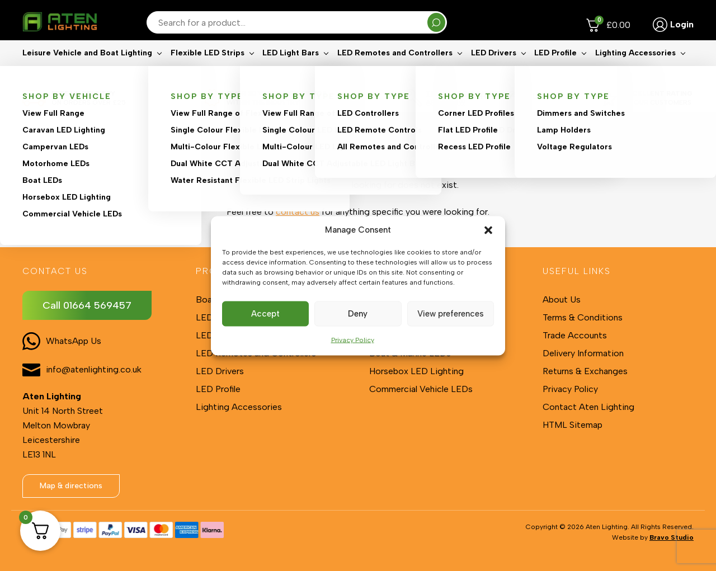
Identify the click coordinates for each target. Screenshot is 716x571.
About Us (562, 299)
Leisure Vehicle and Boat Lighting (87, 70)
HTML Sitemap (572, 424)
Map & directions (71, 485)
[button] (488, 229)
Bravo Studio (671, 537)
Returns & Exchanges (585, 371)
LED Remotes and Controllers (395, 70)
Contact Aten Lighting (588, 407)
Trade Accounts (575, 335)
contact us (297, 211)
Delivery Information (583, 353)
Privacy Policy (352, 339)
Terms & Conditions (583, 317)
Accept (265, 314)
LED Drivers (493, 70)
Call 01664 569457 (87, 305)
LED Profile (555, 70)
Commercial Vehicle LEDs (421, 389)
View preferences (450, 314)
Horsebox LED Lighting (416, 371)
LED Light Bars (290, 70)
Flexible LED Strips (207, 70)
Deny (358, 314)
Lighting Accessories (635, 70)
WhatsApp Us (73, 341)
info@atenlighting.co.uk (94, 369)
